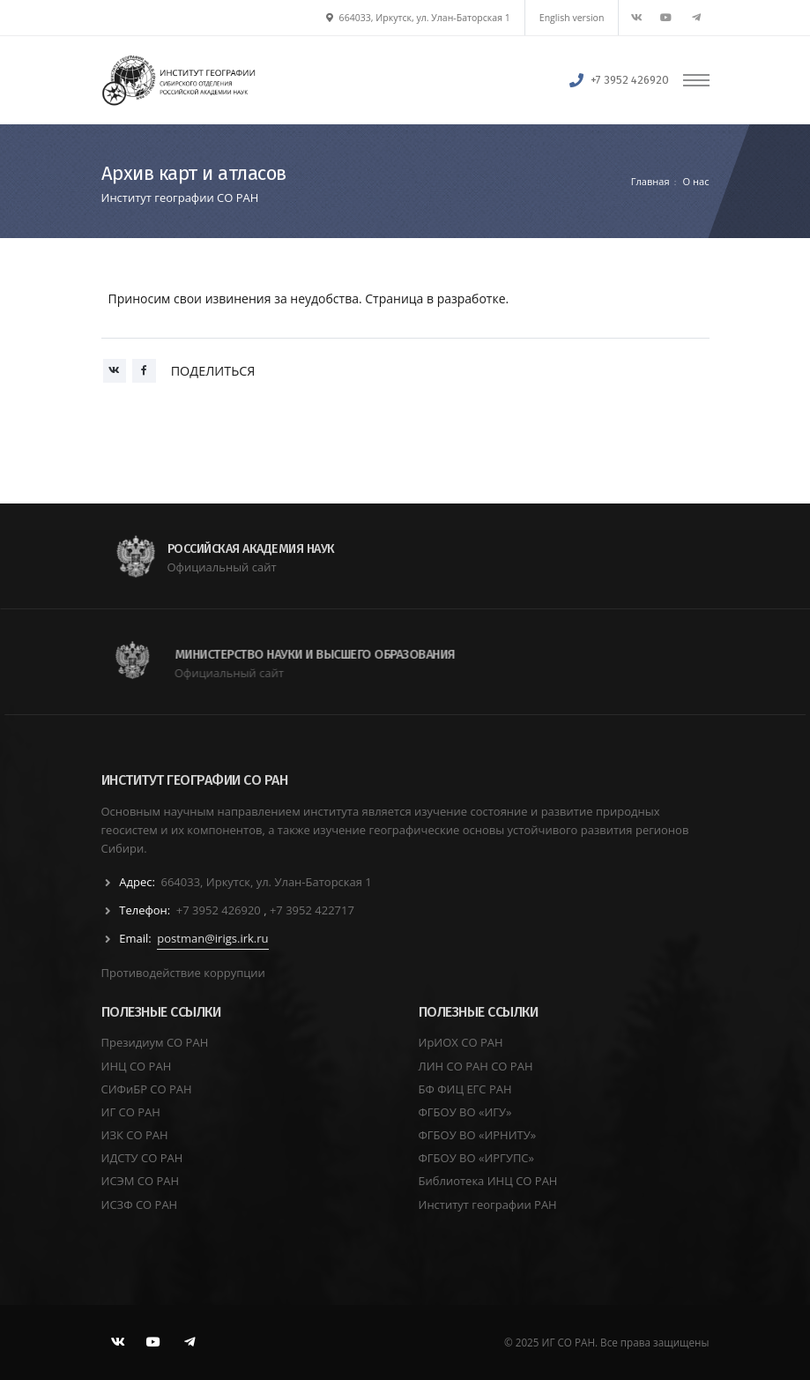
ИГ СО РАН (130, 1112)
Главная (650, 181)
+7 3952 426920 (630, 79)
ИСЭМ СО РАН (140, 1181)
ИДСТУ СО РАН (142, 1158)
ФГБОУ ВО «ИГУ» (465, 1112)
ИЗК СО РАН (134, 1135)
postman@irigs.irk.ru (212, 938)
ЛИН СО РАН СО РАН (476, 1066)
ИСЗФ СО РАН (139, 1204)
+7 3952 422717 (312, 910)
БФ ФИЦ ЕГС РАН (465, 1089)
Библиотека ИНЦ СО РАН (488, 1181)
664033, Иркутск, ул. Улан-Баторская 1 (418, 17)
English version (572, 17)
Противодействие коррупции (183, 973)
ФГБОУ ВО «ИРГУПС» (477, 1158)
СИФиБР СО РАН (146, 1089)
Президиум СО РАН (155, 1042)
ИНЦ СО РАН (136, 1066)
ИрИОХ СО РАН (461, 1042)
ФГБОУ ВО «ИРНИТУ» (478, 1135)
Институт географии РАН (488, 1204)
